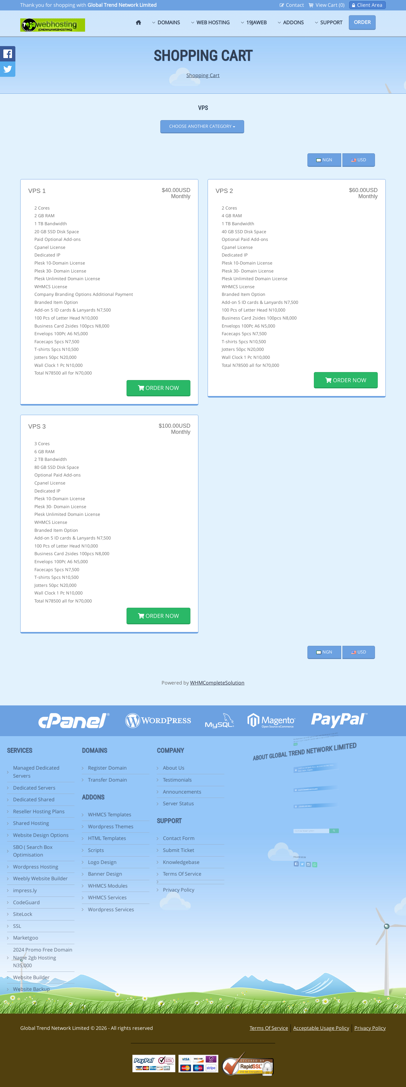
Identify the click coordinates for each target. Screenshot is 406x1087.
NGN (324, 160)
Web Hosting (213, 22)
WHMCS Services (80, 897)
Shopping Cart (203, 75)
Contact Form (152, 838)
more (308, 733)
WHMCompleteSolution (217, 682)
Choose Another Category (202, 126)
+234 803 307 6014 (311, 803)
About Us (147, 767)
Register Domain (80, 767)
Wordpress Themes (84, 826)
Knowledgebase (154, 862)
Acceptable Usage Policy (321, 1028)
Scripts (69, 850)
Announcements (155, 791)
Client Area (369, 5)
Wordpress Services (84, 909)
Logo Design (75, 862)
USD (358, 160)
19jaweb (256, 22)
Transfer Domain (80, 779)
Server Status (151, 803)
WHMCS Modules (81, 885)
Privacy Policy (152, 889)
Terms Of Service (155, 873)
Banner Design (78, 873)
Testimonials (150, 779)
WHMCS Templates (83, 814)
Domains (169, 22)
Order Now (158, 387)
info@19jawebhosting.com (312, 786)
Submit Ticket (152, 850)
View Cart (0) (330, 5)
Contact (295, 5)
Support (331, 22)
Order (362, 22)
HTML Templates (80, 838)
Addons (293, 22)
